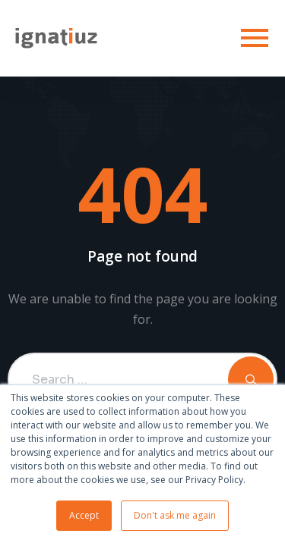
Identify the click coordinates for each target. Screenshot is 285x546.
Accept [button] (84, 515)
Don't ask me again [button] (175, 515)
